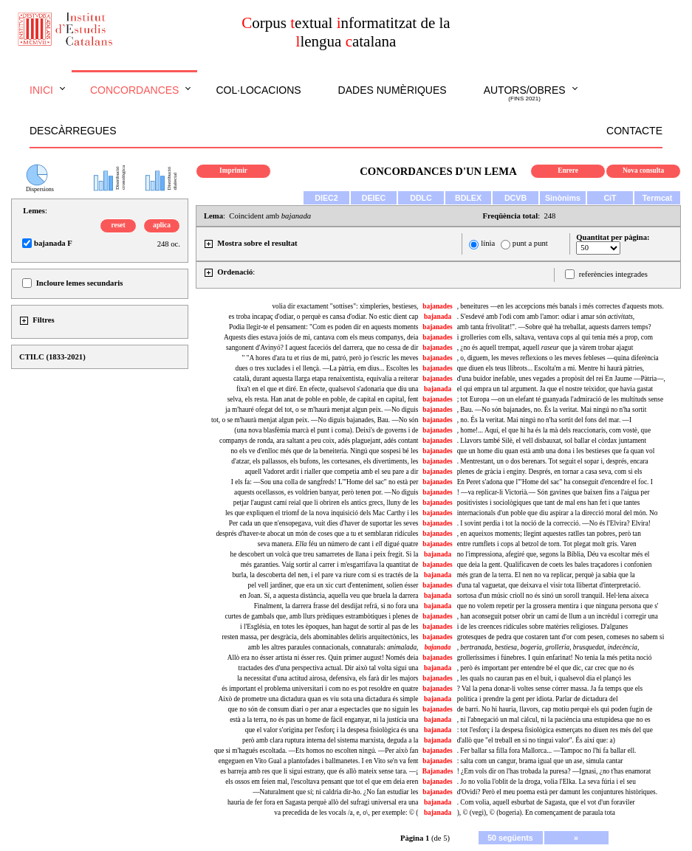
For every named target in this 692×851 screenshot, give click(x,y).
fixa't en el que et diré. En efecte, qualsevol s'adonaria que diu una (327, 389)
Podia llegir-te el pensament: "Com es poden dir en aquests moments (323, 327)
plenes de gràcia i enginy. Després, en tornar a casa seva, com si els (550, 471)
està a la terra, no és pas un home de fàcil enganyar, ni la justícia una (324, 719)
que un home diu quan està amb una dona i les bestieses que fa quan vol (556, 451)
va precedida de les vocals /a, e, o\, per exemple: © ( (346, 812)
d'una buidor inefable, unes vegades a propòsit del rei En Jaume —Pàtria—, (561, 378)
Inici (41, 90)
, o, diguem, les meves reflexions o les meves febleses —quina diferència (558, 358)
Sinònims (562, 197)
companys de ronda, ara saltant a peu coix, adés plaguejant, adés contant (318, 440)
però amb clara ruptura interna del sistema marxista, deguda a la (330, 740)
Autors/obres (525, 93)
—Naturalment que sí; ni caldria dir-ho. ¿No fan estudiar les (335, 792)
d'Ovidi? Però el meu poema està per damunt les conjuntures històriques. (557, 792)
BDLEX (468, 197)
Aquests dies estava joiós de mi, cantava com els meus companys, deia (321, 337)
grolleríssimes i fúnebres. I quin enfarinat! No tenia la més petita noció (554, 657)
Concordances (134, 90)
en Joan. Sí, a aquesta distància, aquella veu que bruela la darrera (329, 595)
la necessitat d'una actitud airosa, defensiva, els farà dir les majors (327, 678)
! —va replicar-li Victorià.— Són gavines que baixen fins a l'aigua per (553, 492)
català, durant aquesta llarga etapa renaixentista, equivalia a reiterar (326, 378)
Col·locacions (258, 90)
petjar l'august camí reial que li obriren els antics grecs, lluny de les (326, 502)
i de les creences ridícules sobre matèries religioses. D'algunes (542, 626)
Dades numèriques (392, 90)
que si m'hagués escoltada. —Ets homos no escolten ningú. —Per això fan (316, 750)
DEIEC (374, 197)
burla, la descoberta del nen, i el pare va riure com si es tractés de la (325, 575)
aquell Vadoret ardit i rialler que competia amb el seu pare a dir (331, 471)
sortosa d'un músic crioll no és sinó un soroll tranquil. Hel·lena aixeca (552, 595)
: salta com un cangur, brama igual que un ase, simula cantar (540, 761)
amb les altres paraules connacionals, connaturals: (333, 647)
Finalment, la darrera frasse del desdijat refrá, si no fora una (336, 606)
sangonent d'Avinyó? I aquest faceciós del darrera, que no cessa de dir (322, 347)
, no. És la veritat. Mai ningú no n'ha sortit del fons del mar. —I (544, 420)
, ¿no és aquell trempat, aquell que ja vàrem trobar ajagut (545, 347)
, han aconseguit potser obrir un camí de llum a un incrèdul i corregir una (557, 616)
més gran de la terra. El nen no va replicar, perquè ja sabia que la (546, 575)
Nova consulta (643, 170)
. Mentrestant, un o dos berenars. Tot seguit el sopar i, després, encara (552, 461)
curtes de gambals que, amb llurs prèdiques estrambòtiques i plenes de (322, 616)
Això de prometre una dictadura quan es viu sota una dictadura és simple (318, 699)
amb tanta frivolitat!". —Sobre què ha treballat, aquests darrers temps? (554, 327)
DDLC (421, 197)
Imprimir (233, 170)
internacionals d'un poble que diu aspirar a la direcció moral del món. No (557, 513)
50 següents (510, 837)
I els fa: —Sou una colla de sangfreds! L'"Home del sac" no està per (325, 482)
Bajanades (437, 771)
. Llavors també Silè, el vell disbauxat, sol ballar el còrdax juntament (551, 440)
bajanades (437, 306)
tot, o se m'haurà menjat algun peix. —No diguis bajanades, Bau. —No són (314, 420)
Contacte (634, 131)
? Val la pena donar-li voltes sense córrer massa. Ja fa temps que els (550, 688)
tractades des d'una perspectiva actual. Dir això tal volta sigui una (329, 668)
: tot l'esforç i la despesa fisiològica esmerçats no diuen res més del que (555, 730)
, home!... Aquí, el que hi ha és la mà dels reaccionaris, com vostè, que (554, 430)
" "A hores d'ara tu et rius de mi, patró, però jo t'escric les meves (329, 358)
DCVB (515, 197)
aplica (162, 225)
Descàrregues (73, 131)
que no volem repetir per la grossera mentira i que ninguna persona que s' (558, 606)
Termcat (658, 197)
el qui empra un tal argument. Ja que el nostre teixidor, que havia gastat (555, 389)
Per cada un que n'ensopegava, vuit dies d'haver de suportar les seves (324, 523)
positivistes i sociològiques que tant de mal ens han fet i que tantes (548, 502)
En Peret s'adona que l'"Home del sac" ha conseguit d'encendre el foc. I (555, 482)
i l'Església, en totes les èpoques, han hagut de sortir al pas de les (329, 626)
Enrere (568, 170)
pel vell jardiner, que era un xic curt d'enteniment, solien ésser (333, 585)
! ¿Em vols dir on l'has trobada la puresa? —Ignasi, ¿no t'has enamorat (554, 771)
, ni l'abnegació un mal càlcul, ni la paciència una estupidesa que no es (554, 719)
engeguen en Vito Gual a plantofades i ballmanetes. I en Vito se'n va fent (319, 761)
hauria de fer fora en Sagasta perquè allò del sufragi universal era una (322, 802)
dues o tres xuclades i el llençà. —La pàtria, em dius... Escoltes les (327, 368)
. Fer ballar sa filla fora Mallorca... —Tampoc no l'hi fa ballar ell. (547, 750)
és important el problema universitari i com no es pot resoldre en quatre (320, 688)
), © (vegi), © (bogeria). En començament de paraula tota (536, 812)
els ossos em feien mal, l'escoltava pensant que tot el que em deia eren (321, 781)
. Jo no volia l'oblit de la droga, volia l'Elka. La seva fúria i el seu (546, 781)
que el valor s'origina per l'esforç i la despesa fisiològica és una (332, 730)
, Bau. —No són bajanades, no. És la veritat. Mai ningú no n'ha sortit (552, 409)
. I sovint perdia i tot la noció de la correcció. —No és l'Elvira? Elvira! (554, 523)
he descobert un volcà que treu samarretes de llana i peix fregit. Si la (324, 554)
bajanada (437, 316)
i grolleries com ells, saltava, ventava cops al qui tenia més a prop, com (555, 337)
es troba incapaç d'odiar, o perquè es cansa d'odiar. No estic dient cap (324, 316)
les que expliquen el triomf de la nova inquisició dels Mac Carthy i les (321, 513)
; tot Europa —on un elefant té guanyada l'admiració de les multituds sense (560, 399)
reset (119, 225)
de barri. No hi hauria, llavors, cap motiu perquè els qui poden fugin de (555, 709)
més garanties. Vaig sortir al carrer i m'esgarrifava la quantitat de (330, 564)
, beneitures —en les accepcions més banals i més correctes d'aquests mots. (560, 306)
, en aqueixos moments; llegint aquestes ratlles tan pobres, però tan (549, 533)
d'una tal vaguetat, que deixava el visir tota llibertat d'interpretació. (549, 585)
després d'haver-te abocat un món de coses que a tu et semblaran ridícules (317, 533)
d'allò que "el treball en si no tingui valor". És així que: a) (536, 740)
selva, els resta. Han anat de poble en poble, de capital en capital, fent (323, 399)
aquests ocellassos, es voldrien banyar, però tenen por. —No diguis (326, 492)
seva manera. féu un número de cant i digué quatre (338, 544)
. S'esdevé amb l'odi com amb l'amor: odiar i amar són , (546, 316)
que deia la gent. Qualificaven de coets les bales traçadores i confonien (554, 564)
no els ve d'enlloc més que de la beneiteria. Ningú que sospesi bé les (324, 451)
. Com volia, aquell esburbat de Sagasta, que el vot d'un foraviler (546, 802)
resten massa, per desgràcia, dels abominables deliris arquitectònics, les (320, 637)
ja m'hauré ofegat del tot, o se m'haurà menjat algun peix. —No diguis (321, 409)
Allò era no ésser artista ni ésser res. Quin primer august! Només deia (323, 657)
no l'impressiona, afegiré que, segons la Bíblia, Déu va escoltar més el (553, 554)
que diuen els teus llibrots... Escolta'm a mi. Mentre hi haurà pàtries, (550, 368)
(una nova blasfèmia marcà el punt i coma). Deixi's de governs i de (326, 430)
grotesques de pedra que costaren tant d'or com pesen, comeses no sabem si (561, 637)
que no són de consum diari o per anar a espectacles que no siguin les (322, 709)
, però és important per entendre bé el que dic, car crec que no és (545, 668)
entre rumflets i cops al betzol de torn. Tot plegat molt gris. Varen (547, 544)
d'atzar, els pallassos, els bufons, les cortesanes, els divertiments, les (324, 461)
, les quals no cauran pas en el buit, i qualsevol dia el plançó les (544, 678)
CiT (609, 197)
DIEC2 (326, 197)
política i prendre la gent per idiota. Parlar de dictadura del (537, 699)
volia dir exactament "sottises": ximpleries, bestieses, (345, 306)
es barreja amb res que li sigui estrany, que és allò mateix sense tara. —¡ (319, 771)
